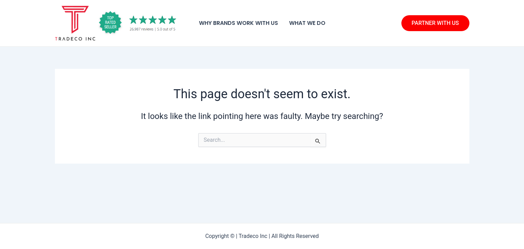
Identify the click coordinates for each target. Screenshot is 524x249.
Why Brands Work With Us (238, 23)
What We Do (307, 23)
